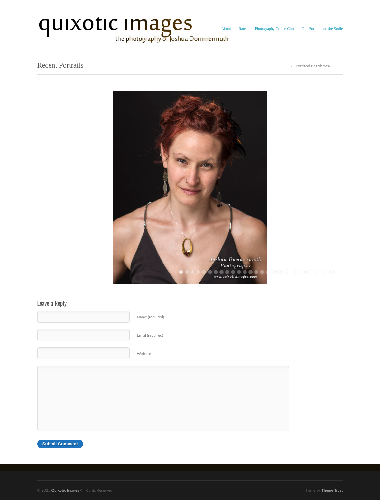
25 (320, 272)
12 (245, 272)
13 (250, 272)
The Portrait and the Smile (322, 28)
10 (233, 272)
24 (314, 272)
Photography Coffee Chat (274, 28)
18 (279, 272)
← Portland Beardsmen (310, 66)
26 (326, 272)
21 (297, 272)
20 (291, 272)
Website (144, 353)
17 (274, 272)
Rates (243, 28)
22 (303, 272)
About (226, 28)
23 (308, 272)
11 (239, 272)
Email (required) (150, 335)
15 (262, 272)
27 (331, 272)
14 (256, 272)
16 (268, 272)
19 (285, 272)
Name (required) (150, 316)
